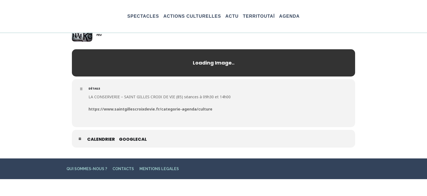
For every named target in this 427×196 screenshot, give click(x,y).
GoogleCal (133, 139)
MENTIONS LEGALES (159, 169)
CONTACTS (123, 169)
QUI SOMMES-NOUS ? (86, 169)
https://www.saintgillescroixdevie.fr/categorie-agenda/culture (150, 109)
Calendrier (101, 139)
